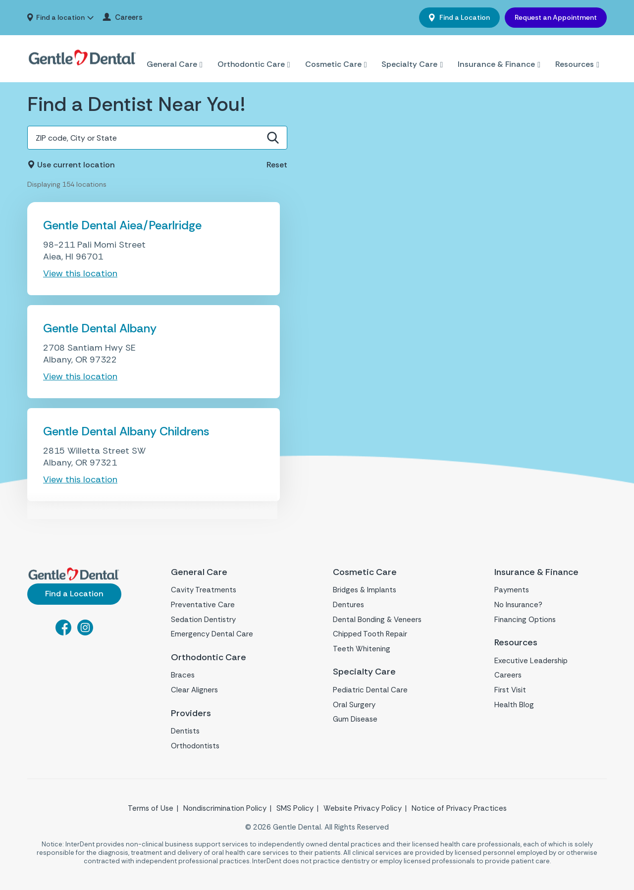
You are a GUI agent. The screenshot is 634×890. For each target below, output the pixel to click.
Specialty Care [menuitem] (409, 52)
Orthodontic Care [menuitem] (251, 52)
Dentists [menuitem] (185, 731)
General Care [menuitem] (172, 52)
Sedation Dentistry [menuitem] (203, 620)
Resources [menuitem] (574, 52)
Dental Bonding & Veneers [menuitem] (377, 620)
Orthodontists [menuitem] (195, 746)
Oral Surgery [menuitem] (354, 705)
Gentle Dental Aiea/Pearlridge (122, 225)
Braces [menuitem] (183, 675)
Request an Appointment (556, 17)
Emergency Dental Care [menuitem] (212, 634)
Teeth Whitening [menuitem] (361, 649)
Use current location (76, 164)
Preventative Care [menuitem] (203, 605)
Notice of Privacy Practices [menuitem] (459, 808)
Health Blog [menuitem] (514, 705)
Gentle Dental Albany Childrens (126, 431)
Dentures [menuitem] (348, 605)
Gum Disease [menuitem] (355, 719)
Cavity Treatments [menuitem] (203, 590)
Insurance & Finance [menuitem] (496, 52)
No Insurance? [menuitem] (518, 605)
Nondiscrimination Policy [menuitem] (224, 808)
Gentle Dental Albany (100, 328)
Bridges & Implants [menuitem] (364, 590)
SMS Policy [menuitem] (295, 808)
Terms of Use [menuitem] (150, 808)
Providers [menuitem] (191, 713)
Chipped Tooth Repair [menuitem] (370, 634)
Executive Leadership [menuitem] (531, 661)
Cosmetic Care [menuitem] (333, 52)
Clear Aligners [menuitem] (194, 690)
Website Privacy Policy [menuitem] (362, 808)
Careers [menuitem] (129, 17)
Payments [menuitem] (511, 590)
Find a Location (464, 17)
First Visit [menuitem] (510, 690)
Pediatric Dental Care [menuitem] (370, 690)
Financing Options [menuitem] (525, 620)
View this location (80, 273)
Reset (276, 164)
